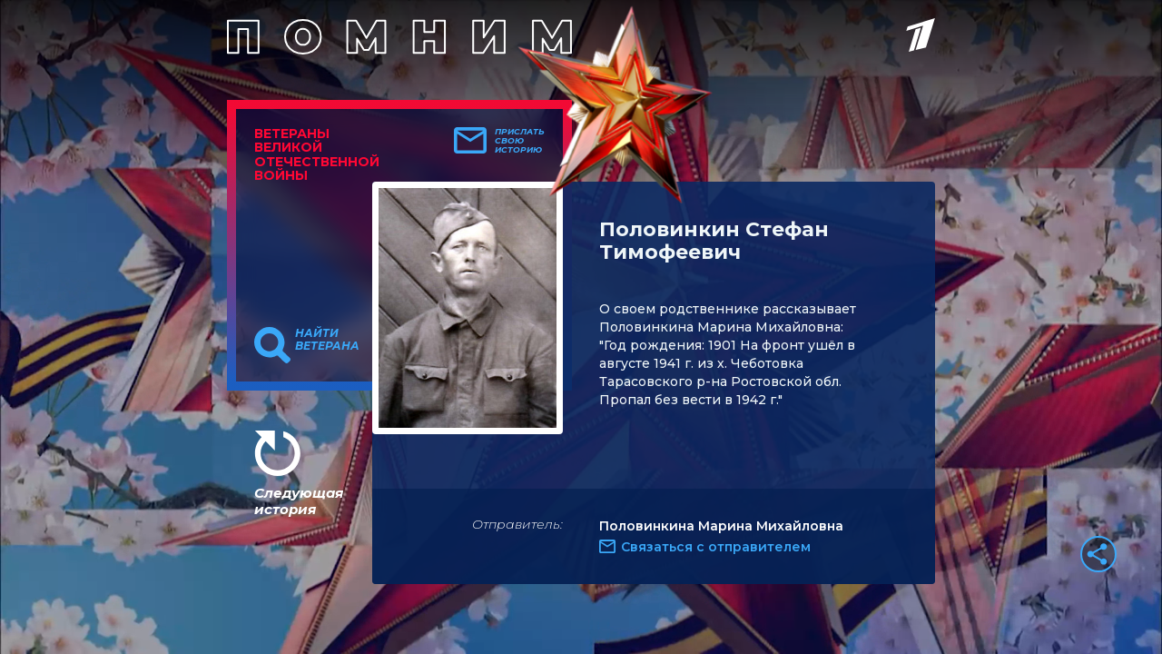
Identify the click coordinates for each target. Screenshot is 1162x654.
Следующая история (298, 501)
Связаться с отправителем (716, 547)
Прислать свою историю (520, 140)
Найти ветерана (327, 339)
